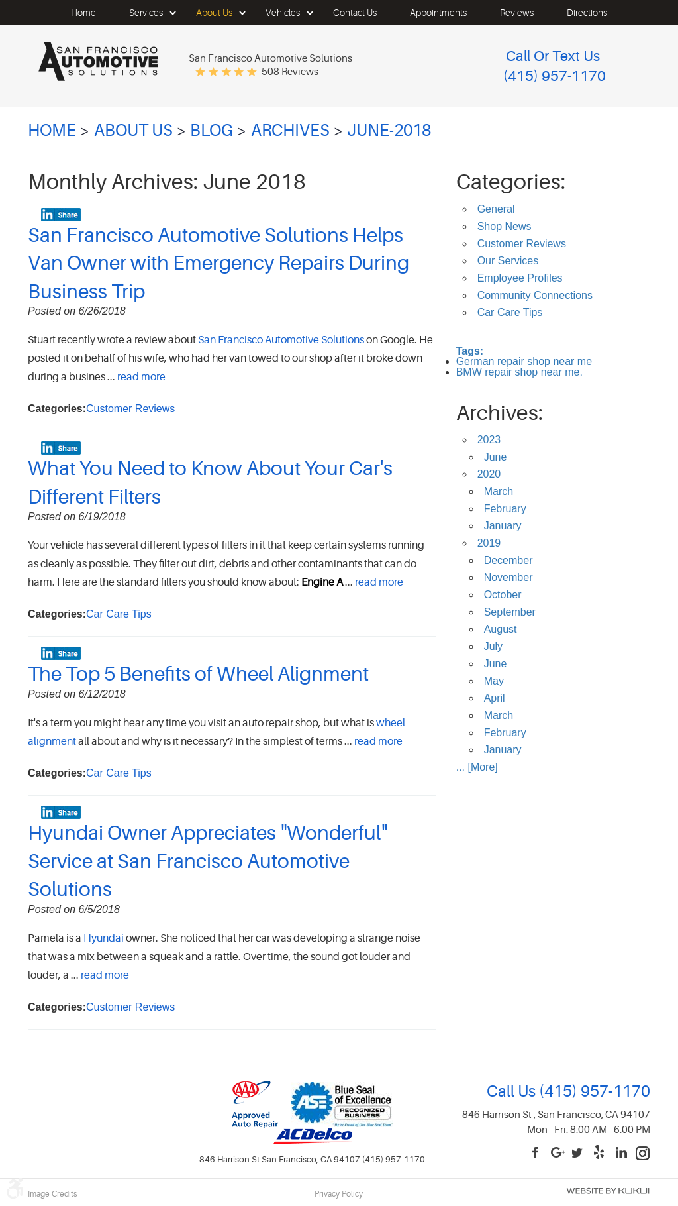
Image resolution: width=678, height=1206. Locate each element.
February (505, 508)
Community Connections (535, 295)
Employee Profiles (520, 278)
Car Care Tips (119, 614)
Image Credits (52, 1194)
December (508, 560)
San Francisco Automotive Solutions (281, 340)
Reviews (517, 12)
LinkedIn (621, 1153)
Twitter (579, 1153)
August (500, 629)
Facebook (537, 1153)
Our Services (507, 260)
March (498, 491)
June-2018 (389, 130)
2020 (489, 474)
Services (146, 12)
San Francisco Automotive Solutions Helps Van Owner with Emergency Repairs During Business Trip (218, 263)
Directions (587, 12)
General (496, 209)
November (508, 577)
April (494, 698)
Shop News (504, 226)
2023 (489, 439)
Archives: (499, 413)
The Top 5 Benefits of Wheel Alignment (198, 674)
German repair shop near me (524, 361)
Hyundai (103, 938)
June (495, 457)
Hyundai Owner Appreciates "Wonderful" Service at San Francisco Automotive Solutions (207, 861)
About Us (214, 12)
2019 (489, 543)
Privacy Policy (339, 1194)
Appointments (438, 12)
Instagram (643, 1153)
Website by (607, 1191)
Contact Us (355, 12)
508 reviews (290, 72)
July (493, 646)
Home (83, 12)
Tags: (469, 350)
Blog (211, 130)
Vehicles (283, 12)
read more (141, 377)
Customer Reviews (130, 408)
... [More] (477, 767)
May (494, 680)
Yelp (600, 1153)
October (503, 594)
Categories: (510, 182)
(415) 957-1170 (593, 1092)
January (503, 525)
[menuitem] (83, 12)
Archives (290, 130)
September (510, 612)
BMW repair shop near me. (519, 372)
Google (558, 1153)
